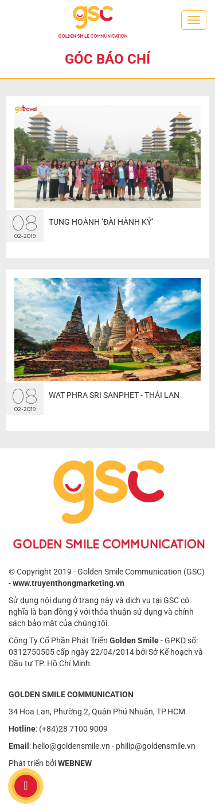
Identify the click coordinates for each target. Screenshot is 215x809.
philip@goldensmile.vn (156, 746)
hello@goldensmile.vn (71, 746)
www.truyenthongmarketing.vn (68, 583)
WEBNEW (75, 763)
